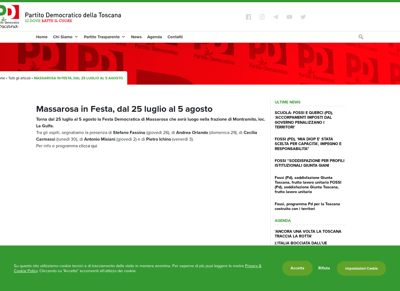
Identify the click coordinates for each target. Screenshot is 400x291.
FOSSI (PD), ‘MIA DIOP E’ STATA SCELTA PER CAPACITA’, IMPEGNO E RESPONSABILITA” (308, 144)
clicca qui (88, 146)
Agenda (154, 37)
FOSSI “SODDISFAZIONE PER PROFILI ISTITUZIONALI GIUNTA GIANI (309, 163)
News (136, 37)
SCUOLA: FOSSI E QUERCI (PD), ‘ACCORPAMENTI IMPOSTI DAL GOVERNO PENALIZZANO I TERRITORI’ (304, 120)
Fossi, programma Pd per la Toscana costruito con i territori (307, 206)
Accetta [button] (297, 268)
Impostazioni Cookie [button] (361, 268)
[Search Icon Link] (361, 38)
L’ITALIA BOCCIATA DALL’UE (301, 243)
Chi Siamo (65, 37)
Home (42, 37)
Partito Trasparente (105, 37)
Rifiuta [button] (324, 268)
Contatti (175, 37)
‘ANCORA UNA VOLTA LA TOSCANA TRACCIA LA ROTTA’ (308, 233)
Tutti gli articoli (19, 78)
